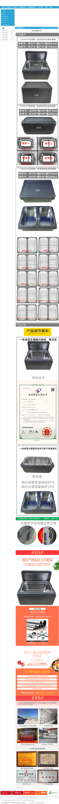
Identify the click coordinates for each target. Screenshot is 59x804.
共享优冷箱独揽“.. (5, 37)
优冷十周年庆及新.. (5, 39)
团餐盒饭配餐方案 (22, 7)
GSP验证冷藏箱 (40, 7)
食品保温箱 (9, 7)
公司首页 (3, 7)
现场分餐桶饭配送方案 (31, 7)
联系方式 (34, 797)
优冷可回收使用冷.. (5, 32)
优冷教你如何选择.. (5, 34)
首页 (45, 27)
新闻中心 (46, 7)
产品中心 (48, 27)
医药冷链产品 (15, 7)
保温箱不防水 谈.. (4, 30)
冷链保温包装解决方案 (5, 24)
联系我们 (51, 7)
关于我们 (27, 797)
